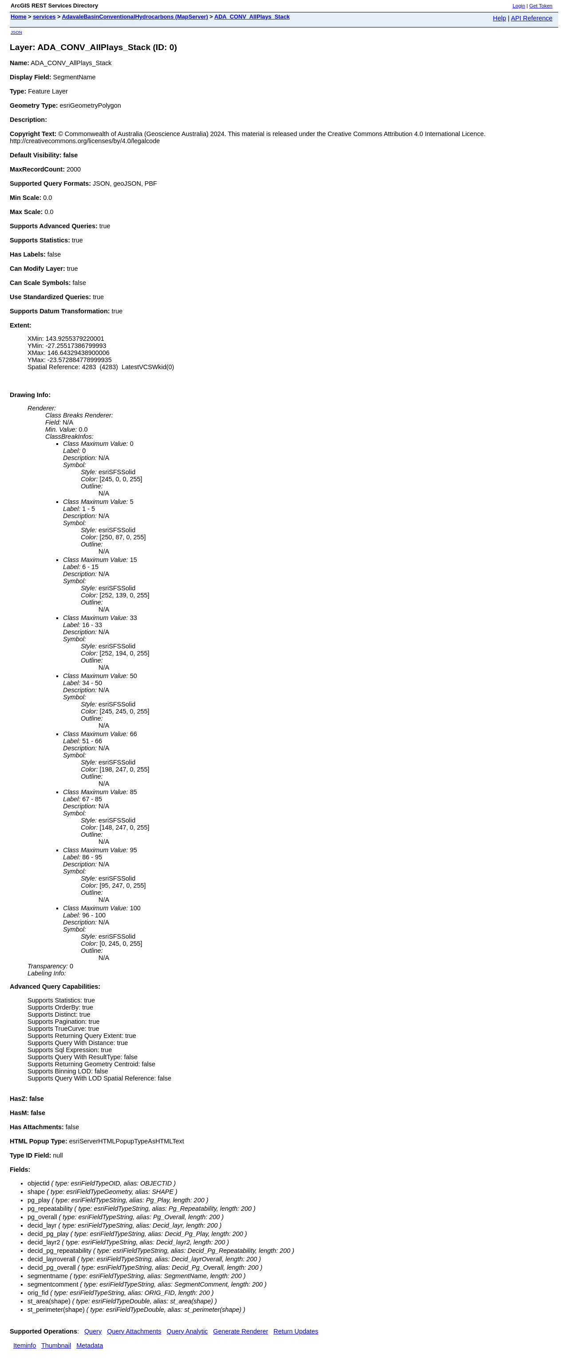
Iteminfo (24, 1345)
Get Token (540, 5)
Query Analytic (187, 1331)
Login (519, 5)
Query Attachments (134, 1331)
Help (499, 18)
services (44, 16)
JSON (16, 32)
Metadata (89, 1345)
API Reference (531, 18)
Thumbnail (56, 1345)
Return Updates (295, 1331)
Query (93, 1331)
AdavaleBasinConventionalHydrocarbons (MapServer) (135, 16)
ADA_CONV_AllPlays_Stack (252, 16)
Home (19, 16)
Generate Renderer (240, 1331)
